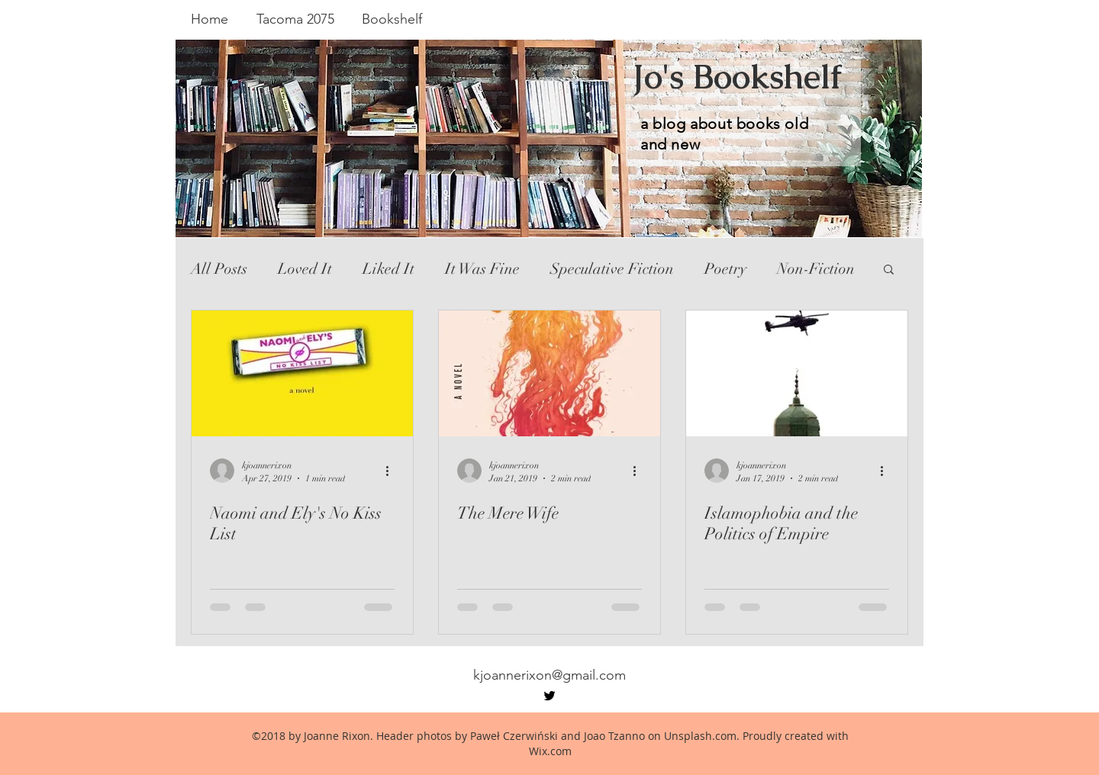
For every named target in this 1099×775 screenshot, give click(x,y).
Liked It (388, 268)
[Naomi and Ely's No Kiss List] (302, 373)
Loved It (305, 268)
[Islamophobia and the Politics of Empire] (796, 373)
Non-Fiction (816, 268)
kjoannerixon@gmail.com (549, 675)
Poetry (725, 268)
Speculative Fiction (612, 268)
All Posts (219, 268)
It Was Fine (482, 268)
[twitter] (549, 695)
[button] (888, 270)
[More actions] (392, 470)
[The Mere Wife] (549, 373)
